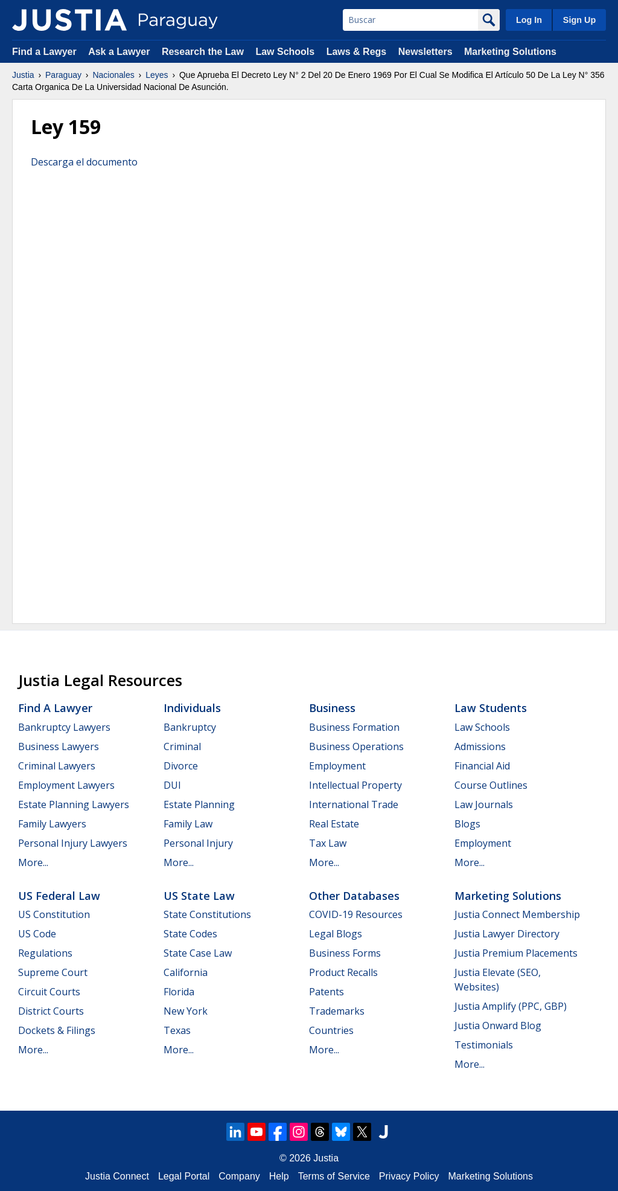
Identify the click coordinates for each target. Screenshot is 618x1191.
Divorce (181, 765)
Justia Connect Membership (517, 914)
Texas (177, 1030)
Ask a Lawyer (120, 52)
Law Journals (483, 804)
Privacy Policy (409, 1176)
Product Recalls (343, 972)
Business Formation (354, 727)
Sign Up (579, 20)
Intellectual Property (355, 785)
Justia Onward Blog (497, 1025)
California (186, 972)
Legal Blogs (335, 933)
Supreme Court (53, 972)
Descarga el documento (84, 162)
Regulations (45, 953)
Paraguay (63, 75)
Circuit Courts (49, 991)
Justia (23, 75)
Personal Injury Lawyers (72, 843)
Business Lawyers (58, 746)
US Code (37, 933)
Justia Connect (117, 1176)
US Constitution (54, 914)
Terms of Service (334, 1176)
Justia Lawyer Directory (506, 933)
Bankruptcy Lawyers (64, 727)
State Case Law (198, 953)
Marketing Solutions (510, 52)
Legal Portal (183, 1176)
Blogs (467, 823)
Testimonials (483, 1044)
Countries (331, 1030)
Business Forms (345, 953)
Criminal (182, 746)
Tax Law (327, 843)
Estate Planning (199, 804)
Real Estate (334, 823)
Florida (179, 991)
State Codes (190, 933)
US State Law (199, 895)
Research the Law (203, 52)
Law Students (490, 708)
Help (279, 1176)
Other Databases (354, 895)
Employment (337, 765)
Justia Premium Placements (516, 953)
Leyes (156, 75)
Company (239, 1176)
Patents (326, 991)
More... (33, 862)
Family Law (188, 823)
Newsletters (425, 52)
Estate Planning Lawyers (73, 804)
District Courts (51, 1011)
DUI (172, 785)
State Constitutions (207, 914)
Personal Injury (198, 843)
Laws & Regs (357, 52)
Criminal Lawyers (56, 765)
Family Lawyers (52, 823)
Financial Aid (482, 765)
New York (186, 1011)
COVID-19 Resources (356, 914)
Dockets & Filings (56, 1030)
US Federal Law (59, 895)
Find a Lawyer (44, 52)
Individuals (192, 708)
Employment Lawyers (66, 785)
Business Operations (356, 746)
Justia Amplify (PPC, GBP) (510, 1006)
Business (332, 708)
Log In (529, 20)
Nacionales (113, 75)
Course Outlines (490, 785)
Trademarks (337, 1011)
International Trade (353, 804)
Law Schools (284, 52)
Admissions (480, 746)
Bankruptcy (190, 727)
